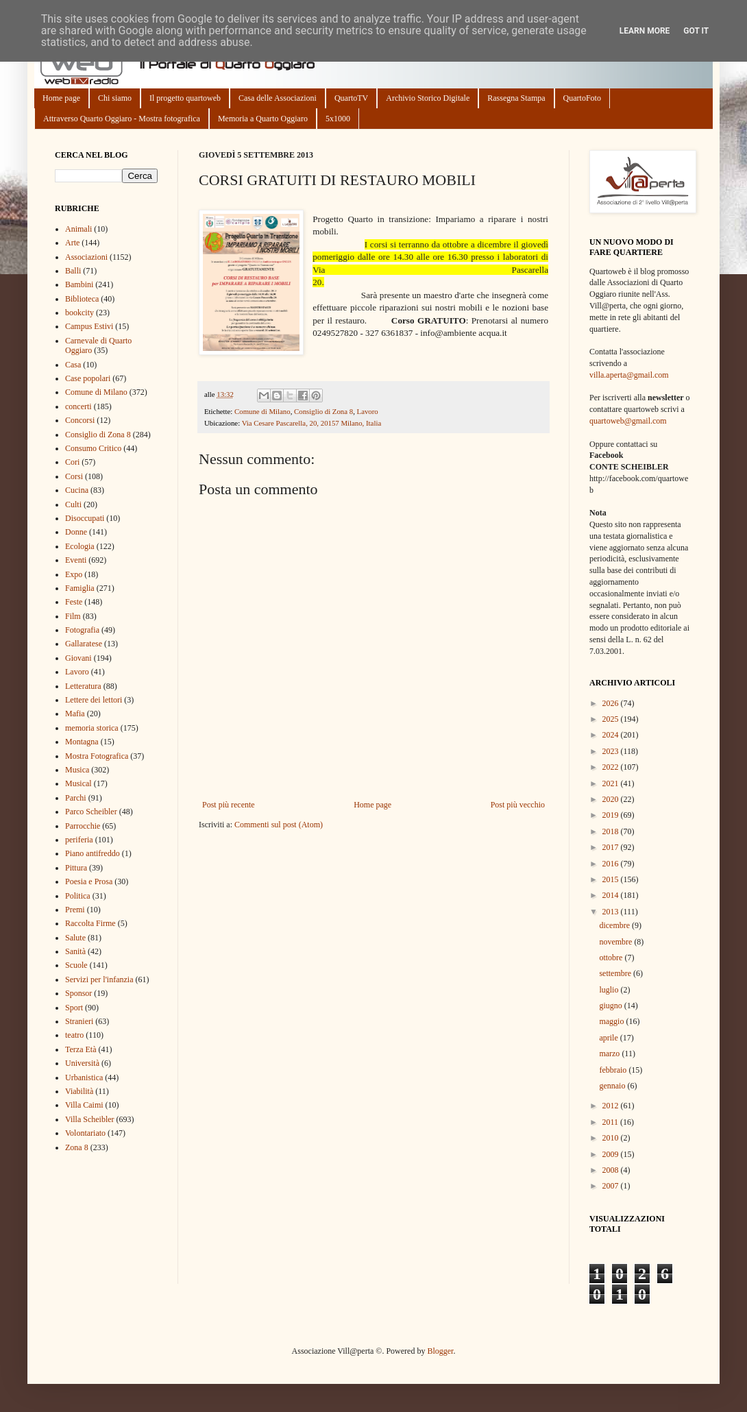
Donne (76, 532)
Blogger (440, 1351)
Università (82, 1063)
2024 (611, 735)
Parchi (75, 798)
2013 (611, 911)
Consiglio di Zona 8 (323, 411)
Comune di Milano (262, 411)
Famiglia (80, 588)
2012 (611, 1105)
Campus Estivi (89, 326)
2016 (611, 863)
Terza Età (80, 1049)
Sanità (75, 951)
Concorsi (80, 420)
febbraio (613, 1070)
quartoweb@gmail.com (628, 421)
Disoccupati (84, 518)
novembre (616, 942)
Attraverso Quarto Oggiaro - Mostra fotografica (121, 118)
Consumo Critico (93, 448)
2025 (611, 719)
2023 (611, 751)
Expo (73, 574)
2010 (611, 1138)
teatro (74, 1035)
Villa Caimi (84, 1105)
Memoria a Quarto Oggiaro (263, 118)
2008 (611, 1170)
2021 (611, 783)
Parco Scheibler (91, 811)
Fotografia (82, 630)
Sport (74, 1007)
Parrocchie (82, 826)
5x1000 (338, 118)
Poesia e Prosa (88, 881)
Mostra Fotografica (96, 756)
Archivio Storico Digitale (427, 98)
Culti (73, 504)
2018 (611, 831)
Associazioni (86, 257)
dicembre (615, 925)
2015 (611, 879)
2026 (611, 703)
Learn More (645, 31)
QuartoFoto (582, 98)
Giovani (78, 658)
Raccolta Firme (90, 923)
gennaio (613, 1086)
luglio (609, 990)
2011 (611, 1122)
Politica (77, 896)
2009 (611, 1154)
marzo (610, 1053)
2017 (611, 847)
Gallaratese (83, 643)
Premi (75, 909)
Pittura (76, 868)
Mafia (75, 713)
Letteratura (83, 686)
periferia (79, 839)
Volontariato (85, 1133)
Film (73, 616)
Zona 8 (76, 1147)
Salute (75, 937)
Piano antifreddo (92, 853)
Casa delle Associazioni (277, 98)
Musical (78, 783)
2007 (611, 1186)
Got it (696, 31)
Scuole (76, 965)
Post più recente (228, 805)
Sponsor (78, 993)
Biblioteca (82, 299)
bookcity (79, 312)
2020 (611, 799)
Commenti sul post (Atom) (278, 824)
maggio (612, 1021)
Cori (72, 462)
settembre (616, 973)
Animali (78, 229)
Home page (61, 98)
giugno (611, 1005)
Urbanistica (84, 1077)
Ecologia (80, 546)
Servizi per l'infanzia (99, 979)
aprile (609, 1038)
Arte (72, 242)
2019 (611, 815)
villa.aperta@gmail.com (629, 375)
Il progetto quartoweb (185, 98)
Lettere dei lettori (93, 700)
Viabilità (79, 1091)
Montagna (82, 741)
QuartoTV (351, 98)
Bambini (79, 284)
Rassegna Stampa (516, 98)
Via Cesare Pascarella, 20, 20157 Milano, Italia (312, 423)
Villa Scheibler (89, 1119)
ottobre (611, 957)
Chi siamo (115, 98)
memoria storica (92, 728)
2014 (611, 895)
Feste (73, 602)
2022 (611, 767)
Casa (73, 364)
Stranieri (79, 1021)
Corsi (74, 476)
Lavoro (367, 411)
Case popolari (87, 378)
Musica (77, 770)
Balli (73, 271)
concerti (78, 406)
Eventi (75, 560)
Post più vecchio (518, 805)
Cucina (76, 490)
